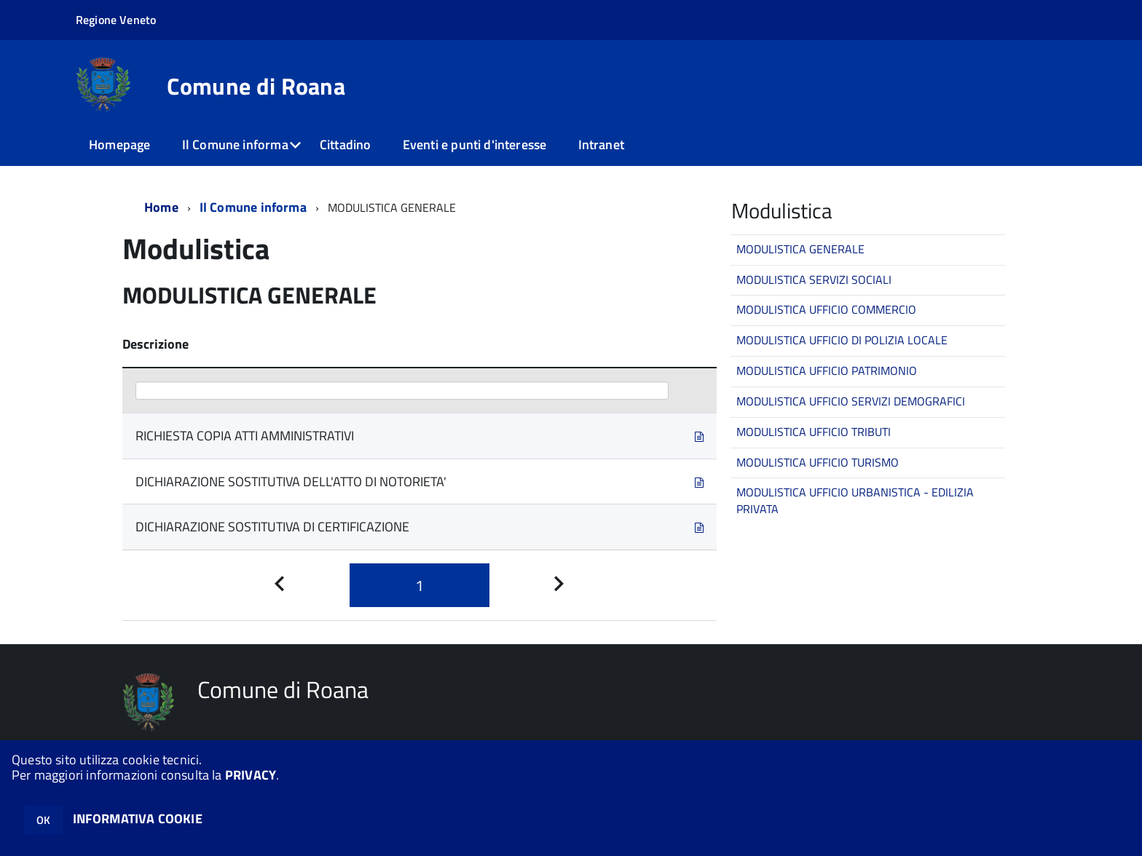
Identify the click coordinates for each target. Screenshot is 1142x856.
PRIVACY (250, 775)
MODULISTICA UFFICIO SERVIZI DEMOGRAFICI (850, 401)
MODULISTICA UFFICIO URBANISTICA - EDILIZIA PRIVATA (855, 500)
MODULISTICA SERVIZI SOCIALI (813, 279)
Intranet (601, 144)
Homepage (119, 144)
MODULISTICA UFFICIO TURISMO (817, 462)
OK (43, 820)
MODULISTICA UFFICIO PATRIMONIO (826, 370)
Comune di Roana (256, 86)
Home (161, 207)
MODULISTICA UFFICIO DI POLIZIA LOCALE (842, 340)
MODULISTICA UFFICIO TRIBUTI (813, 431)
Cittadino (345, 144)
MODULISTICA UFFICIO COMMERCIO (826, 309)
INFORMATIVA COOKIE (137, 818)
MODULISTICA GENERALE (800, 249)
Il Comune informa (235, 144)
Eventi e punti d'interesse (475, 144)
